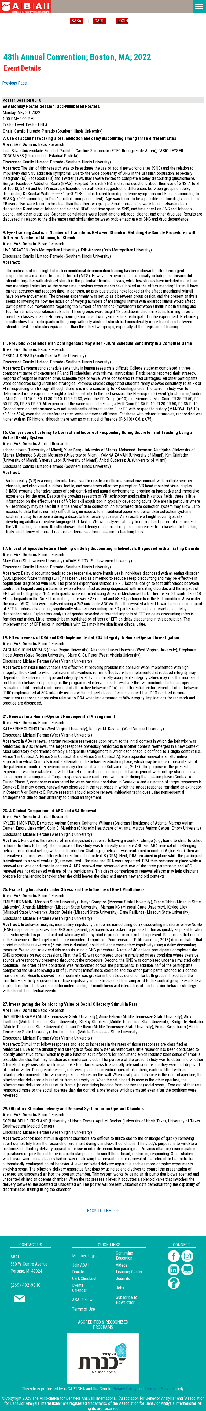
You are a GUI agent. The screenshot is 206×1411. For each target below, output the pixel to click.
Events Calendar (79, 1288)
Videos (121, 1265)
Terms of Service (159, 1388)
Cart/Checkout (84, 1278)
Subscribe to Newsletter (126, 1300)
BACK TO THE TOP (103, 1210)
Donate (78, 1271)
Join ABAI (80, 1265)
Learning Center (129, 1271)
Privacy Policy (124, 1388)
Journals (123, 1278)
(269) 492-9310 (25, 1285)
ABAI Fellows (83, 1299)
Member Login (84, 1255)
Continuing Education (124, 1255)
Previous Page (14, 83)
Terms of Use (83, 1309)
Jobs (120, 1287)
